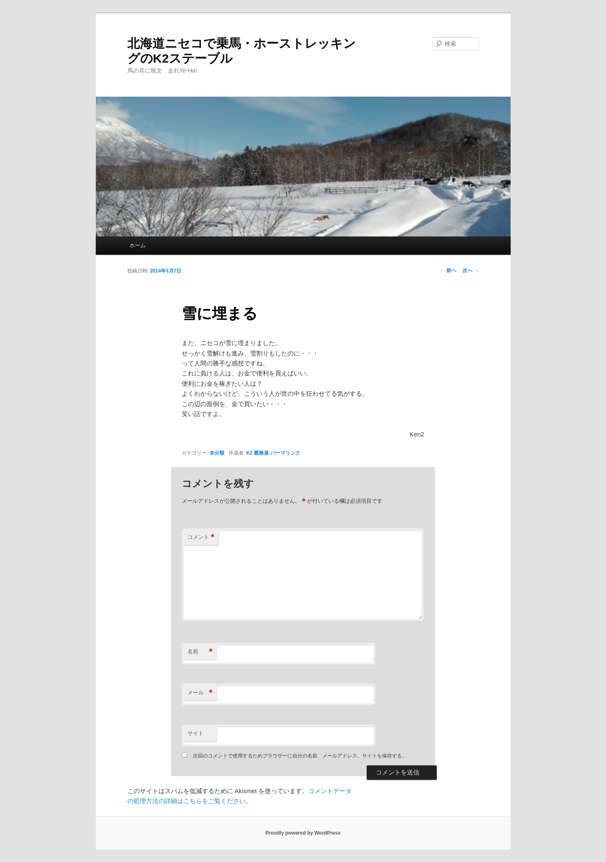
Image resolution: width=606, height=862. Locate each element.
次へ (470, 270)
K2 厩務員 (257, 453)
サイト (195, 733)
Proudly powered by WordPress (303, 833)
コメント (200, 537)
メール (199, 693)
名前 (199, 652)
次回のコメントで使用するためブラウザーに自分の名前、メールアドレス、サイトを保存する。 (300, 756)
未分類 (216, 453)
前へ (448, 270)
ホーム (137, 245)
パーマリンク (285, 453)
